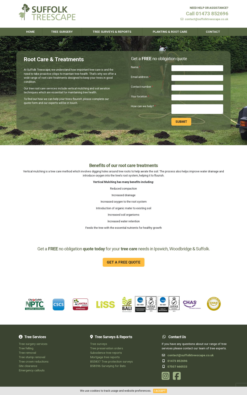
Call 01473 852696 (207, 13)
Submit (181, 122)
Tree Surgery (62, 32)
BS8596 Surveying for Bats (108, 366)
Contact (213, 32)
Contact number (142, 86)
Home (30, 32)
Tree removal (27, 353)
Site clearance (28, 366)
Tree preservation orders (106, 348)
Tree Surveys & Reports (112, 32)
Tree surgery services (33, 344)
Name (135, 67)
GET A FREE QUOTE (123, 262)
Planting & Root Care (170, 32)
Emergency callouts (32, 370)
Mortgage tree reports (105, 357)
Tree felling (26, 348)
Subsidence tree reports (106, 353)
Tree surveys (98, 344)
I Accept (160, 390)
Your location (140, 96)
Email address (140, 77)
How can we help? (143, 106)
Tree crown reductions (34, 361)
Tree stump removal (32, 357)
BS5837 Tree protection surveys (111, 361)
